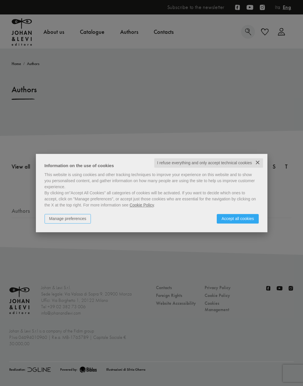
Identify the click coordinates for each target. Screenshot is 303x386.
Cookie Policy (142, 205)
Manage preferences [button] (67, 218)
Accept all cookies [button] (237, 218)
